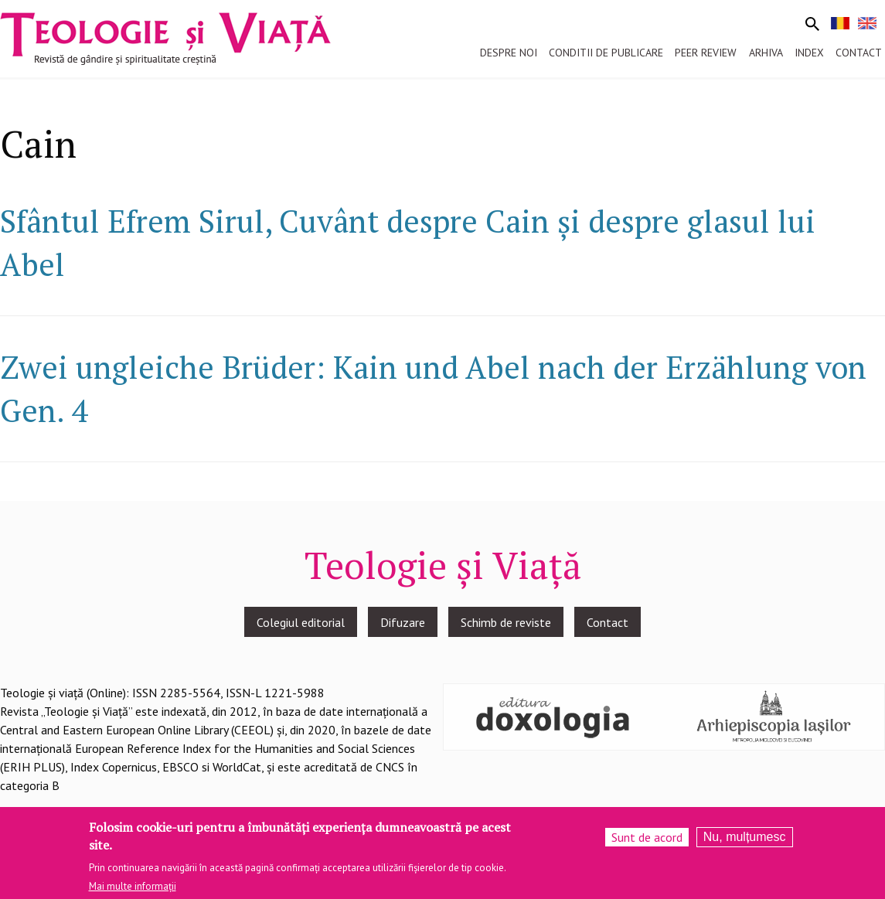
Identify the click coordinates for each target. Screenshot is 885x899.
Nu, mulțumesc (744, 838)
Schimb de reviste (506, 622)
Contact (607, 622)
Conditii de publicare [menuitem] (606, 53)
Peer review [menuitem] (706, 53)
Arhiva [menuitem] (766, 53)
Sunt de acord (646, 838)
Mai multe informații (132, 888)
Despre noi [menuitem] (508, 53)
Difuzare (402, 622)
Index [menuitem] (809, 53)
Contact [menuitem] (859, 53)
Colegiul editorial (301, 622)
